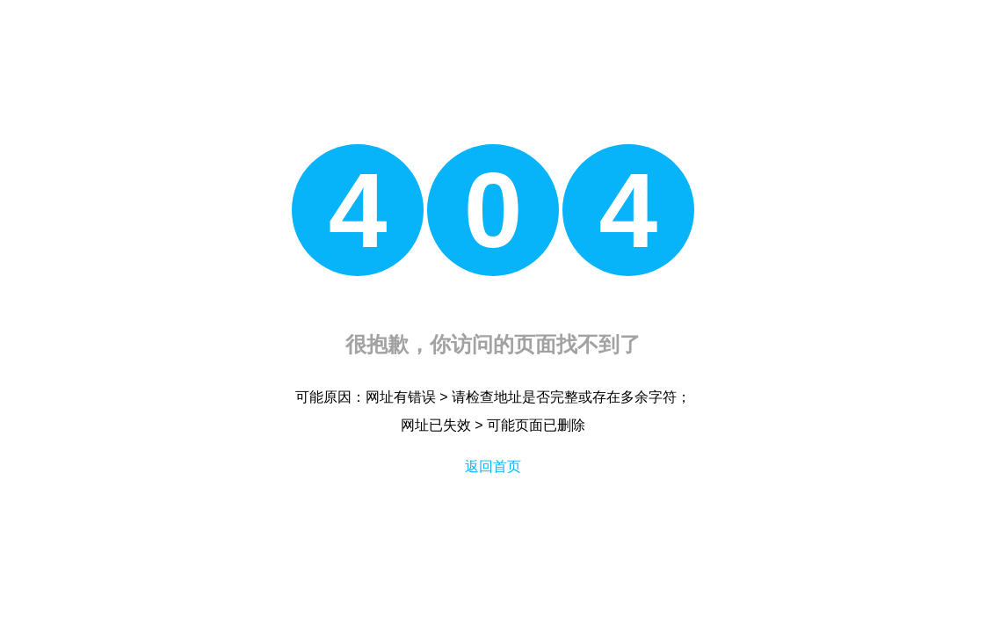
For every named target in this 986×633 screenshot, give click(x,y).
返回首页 (493, 466)
